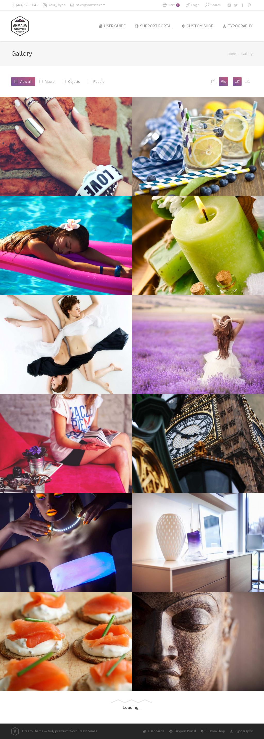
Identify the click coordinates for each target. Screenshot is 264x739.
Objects (74, 81)
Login (195, 5)
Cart (174, 5)
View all (25, 81)
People (98, 81)
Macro (50, 81)
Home (231, 53)
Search (216, 5)
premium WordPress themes (76, 731)
